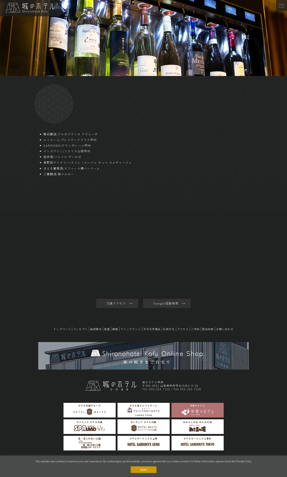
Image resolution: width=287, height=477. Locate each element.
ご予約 (195, 329)
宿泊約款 (208, 329)
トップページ (62, 329)
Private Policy (243, 461)
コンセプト (80, 329)
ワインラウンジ (131, 329)
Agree (143, 469)
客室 (107, 329)
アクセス (183, 329)
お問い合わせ (225, 329)
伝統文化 (169, 329)
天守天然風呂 (152, 329)
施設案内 (96, 329)
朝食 (115, 329)
